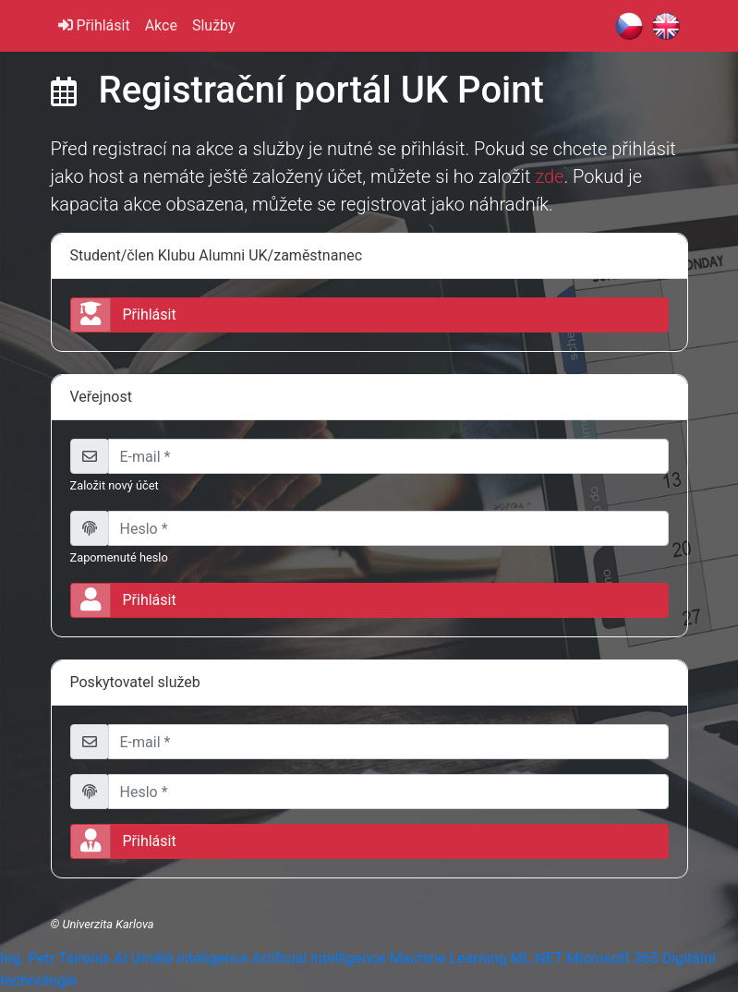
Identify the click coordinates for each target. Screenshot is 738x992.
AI (120, 958)
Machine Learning (448, 958)
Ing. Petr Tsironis (55, 958)
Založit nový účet (114, 485)
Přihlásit (94, 25)
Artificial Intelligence (319, 958)
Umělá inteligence (189, 958)
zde (549, 176)
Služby (214, 25)
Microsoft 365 (612, 958)
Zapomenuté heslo (119, 557)
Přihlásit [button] (123, 315)
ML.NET (536, 958)
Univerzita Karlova (107, 924)
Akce (161, 25)
